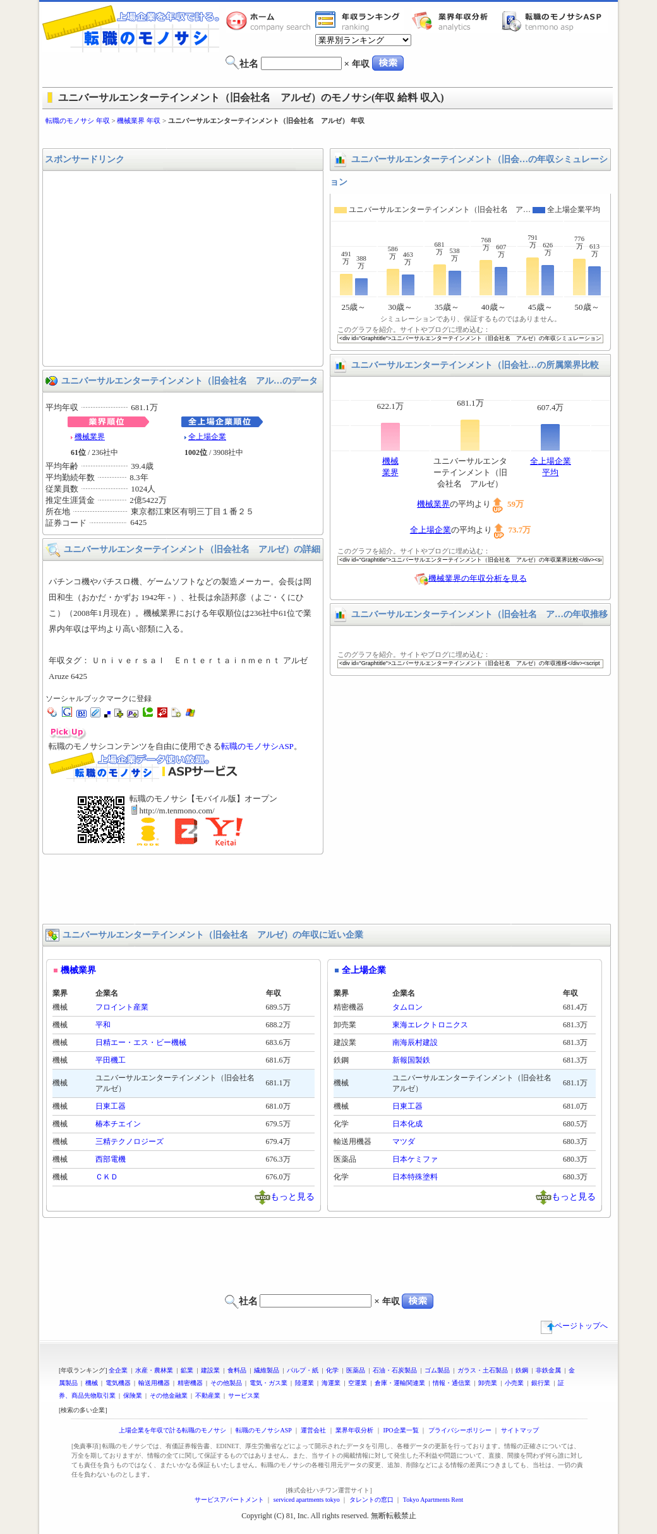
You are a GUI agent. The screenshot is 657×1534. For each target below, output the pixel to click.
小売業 (514, 1382)
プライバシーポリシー (459, 1430)
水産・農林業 (154, 1370)
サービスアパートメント (229, 1499)
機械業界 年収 (138, 120)
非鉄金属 (548, 1370)
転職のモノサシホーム (270, 20)
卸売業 (487, 1382)
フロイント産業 (121, 1007)
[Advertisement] (328, 137)
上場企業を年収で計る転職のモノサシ (172, 1430)
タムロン (407, 1007)
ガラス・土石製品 (482, 1370)
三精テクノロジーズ (129, 1141)
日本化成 (407, 1123)
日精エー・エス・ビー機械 (140, 1042)
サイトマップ (520, 1430)
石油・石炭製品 (395, 1370)
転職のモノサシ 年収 (77, 120)
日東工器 (110, 1106)
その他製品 (226, 1382)
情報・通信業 (452, 1382)
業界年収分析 (456, 20)
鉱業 (187, 1370)
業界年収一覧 (359, 20)
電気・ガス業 (268, 1382)
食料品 (236, 1370)
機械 (91, 1382)
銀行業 (540, 1382)
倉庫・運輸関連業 (400, 1382)
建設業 (210, 1370)
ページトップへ (574, 1325)
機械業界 (90, 436)
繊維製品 (266, 1370)
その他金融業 (169, 1395)
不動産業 (207, 1395)
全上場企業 (207, 436)
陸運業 (304, 1382)
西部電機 (110, 1159)
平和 (103, 1024)
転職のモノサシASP (554, 20)
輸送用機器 (154, 1382)
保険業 (132, 1395)
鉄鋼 (521, 1370)
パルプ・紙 (302, 1370)
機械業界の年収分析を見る (477, 577)
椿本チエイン (118, 1123)
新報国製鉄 (411, 1060)
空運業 (357, 1382)
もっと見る (292, 1196)
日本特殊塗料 (415, 1176)
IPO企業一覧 (400, 1430)
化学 (332, 1370)
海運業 (331, 1382)
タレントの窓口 (371, 1499)
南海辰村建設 (415, 1042)
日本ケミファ (415, 1159)
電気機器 (118, 1382)
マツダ (403, 1141)
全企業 (118, 1370)
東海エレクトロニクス (430, 1024)
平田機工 (110, 1060)
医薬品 (355, 1370)
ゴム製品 (437, 1370)
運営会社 (313, 1430)
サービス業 (244, 1395)
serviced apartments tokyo (307, 1499)
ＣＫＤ (106, 1176)
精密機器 (190, 1382)
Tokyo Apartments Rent (433, 1499)
